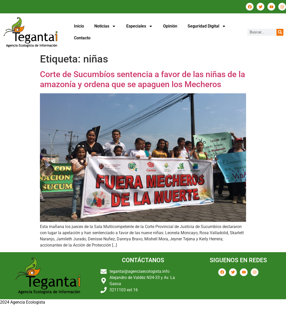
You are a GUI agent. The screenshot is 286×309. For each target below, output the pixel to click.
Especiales (139, 26)
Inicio (79, 26)
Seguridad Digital (207, 26)
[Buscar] (279, 32)
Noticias (105, 26)
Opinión (170, 26)
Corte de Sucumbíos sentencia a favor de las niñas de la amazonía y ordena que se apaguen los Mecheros (142, 79)
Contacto (82, 37)
